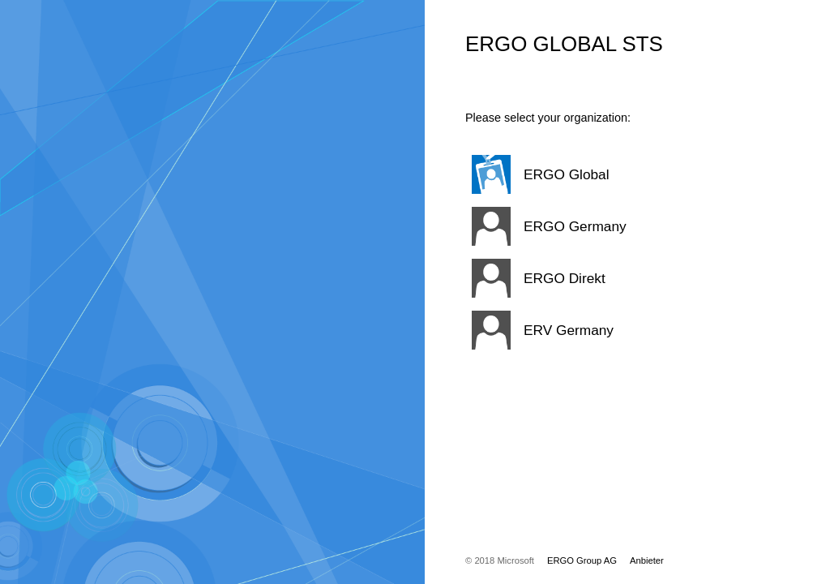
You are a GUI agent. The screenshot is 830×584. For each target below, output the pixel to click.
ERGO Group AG (582, 560)
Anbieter (647, 560)
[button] (607, 174)
